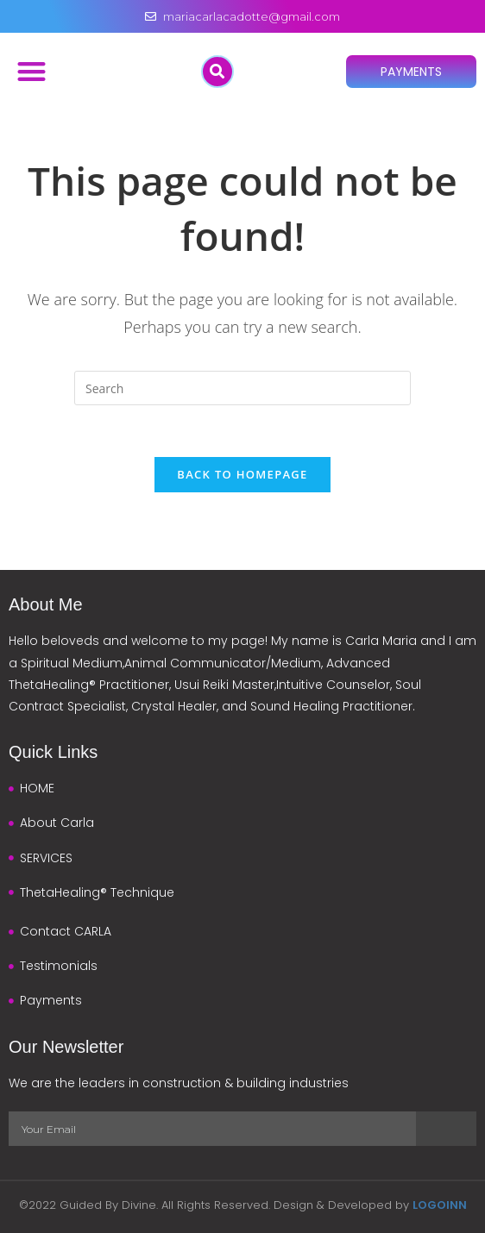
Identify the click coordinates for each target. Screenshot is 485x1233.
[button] (31, 71)
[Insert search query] (242, 388)
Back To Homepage (242, 474)
